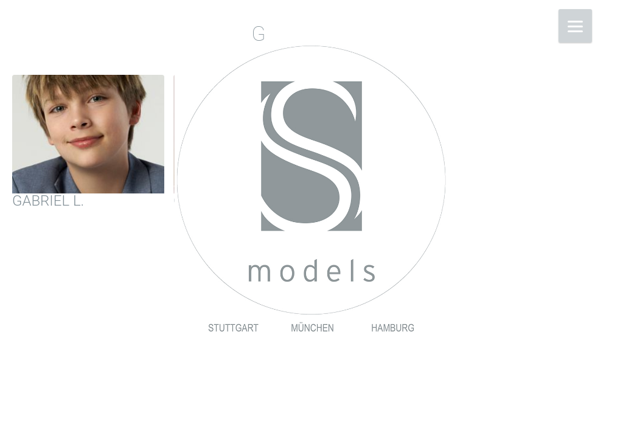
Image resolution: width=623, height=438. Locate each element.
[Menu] (575, 26)
